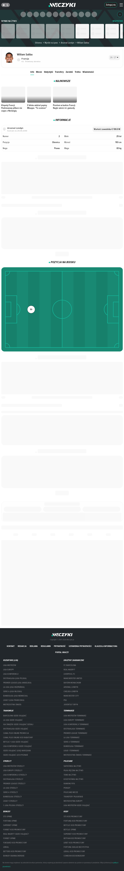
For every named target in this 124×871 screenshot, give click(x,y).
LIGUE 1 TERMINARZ (71, 750)
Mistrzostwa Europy (73, 801)
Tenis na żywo (70, 775)
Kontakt (11, 646)
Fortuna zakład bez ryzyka (76, 847)
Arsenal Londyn (66, 42)
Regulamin (46, 646)
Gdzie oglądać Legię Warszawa (17, 750)
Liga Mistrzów (9, 665)
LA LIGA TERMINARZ (71, 737)
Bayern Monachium (72, 682)
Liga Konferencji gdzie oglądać (17, 746)
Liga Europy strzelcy (12, 770)
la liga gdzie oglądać (13, 720)
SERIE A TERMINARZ (72, 742)
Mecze (39, 72)
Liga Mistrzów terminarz (75, 715)
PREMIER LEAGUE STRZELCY (14, 783)
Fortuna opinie (10, 821)
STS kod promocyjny (73, 816)
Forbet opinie (9, 838)
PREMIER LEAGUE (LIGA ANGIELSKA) (17, 682)
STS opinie (7, 816)
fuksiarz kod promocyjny (15, 842)
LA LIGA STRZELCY (10, 788)
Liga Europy (8, 669)
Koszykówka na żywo (73, 779)
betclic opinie (70, 829)
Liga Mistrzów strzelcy (14, 766)
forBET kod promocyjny (14, 829)
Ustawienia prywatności (80, 646)
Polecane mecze (71, 792)
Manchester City (71, 696)
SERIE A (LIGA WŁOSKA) (12, 691)
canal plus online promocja (16, 733)
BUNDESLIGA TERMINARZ (73, 746)
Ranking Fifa (69, 783)
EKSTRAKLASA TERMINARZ (74, 729)
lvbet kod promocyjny (74, 842)
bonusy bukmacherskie (13, 856)
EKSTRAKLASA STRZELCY (13, 779)
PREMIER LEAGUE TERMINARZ (75, 733)
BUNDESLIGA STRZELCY (12, 796)
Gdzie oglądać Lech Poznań (15, 755)
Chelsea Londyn (71, 691)
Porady (67, 788)
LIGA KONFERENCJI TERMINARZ (76, 724)
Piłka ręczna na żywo (73, 770)
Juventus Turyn (71, 704)
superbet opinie (10, 825)
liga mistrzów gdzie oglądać (77, 805)
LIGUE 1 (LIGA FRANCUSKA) (13, 700)
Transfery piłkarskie (73, 796)
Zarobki (69, 72)
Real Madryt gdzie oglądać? (16, 834)
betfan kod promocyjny (75, 838)
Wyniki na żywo (9, 21)
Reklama (34, 646)
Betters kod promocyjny (14, 851)
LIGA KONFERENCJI (10, 674)
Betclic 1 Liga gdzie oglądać (15, 742)
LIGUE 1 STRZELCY (10, 801)
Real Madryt (69, 669)
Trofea (78, 72)
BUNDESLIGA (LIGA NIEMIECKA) (15, 696)
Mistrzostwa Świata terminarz (78, 755)
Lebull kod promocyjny (74, 851)
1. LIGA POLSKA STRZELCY (13, 805)
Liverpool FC (69, 674)
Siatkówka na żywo (72, 766)
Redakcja (22, 646)
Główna (38, 42)
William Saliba (82, 42)
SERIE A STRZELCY (10, 792)
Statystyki (48, 72)
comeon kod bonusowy (74, 856)
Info (32, 72)
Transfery (59, 72)
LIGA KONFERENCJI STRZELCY (15, 775)
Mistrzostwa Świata (12, 704)
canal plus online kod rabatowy (18, 737)
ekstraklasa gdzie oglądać (15, 729)
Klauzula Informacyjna (106, 646)
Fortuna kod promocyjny (75, 821)
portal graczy (62, 652)
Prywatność (60, 646)
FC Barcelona (70, 665)
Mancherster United (73, 678)
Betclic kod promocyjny (75, 825)
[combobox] (114, 57)
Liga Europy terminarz (74, 720)
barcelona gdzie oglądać (14, 715)
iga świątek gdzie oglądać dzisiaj (18, 724)
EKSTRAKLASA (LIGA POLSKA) (14, 678)
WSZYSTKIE (118, 21)
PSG (65, 700)
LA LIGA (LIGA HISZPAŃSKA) (14, 687)
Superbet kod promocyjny (76, 834)
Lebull (6, 847)
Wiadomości (88, 72)
